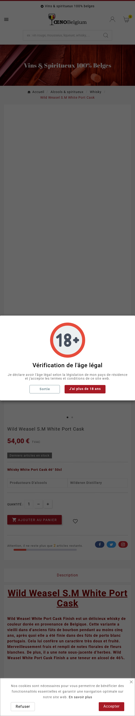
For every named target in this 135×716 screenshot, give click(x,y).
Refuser (23, 706)
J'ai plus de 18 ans (85, 389)
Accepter (111, 706)
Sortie (45, 389)
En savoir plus (80, 697)
